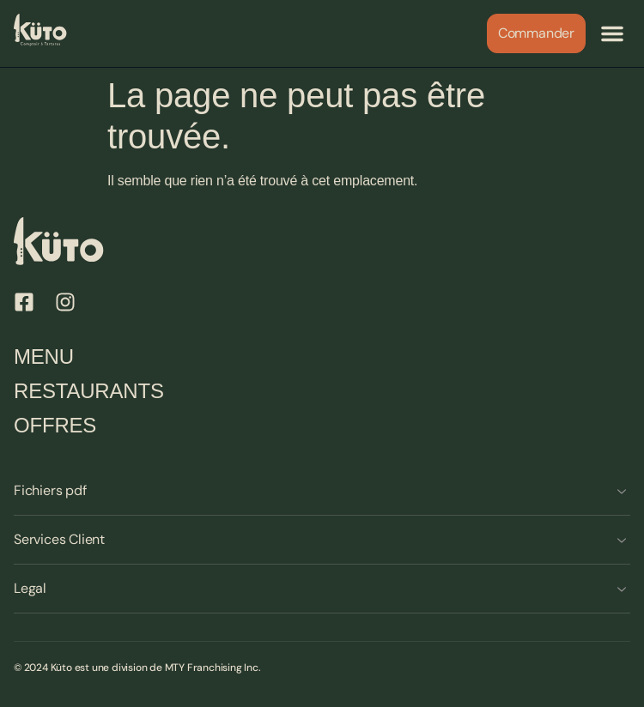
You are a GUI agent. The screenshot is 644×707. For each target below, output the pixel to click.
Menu (44, 356)
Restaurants (89, 390)
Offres (55, 425)
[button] (612, 33)
